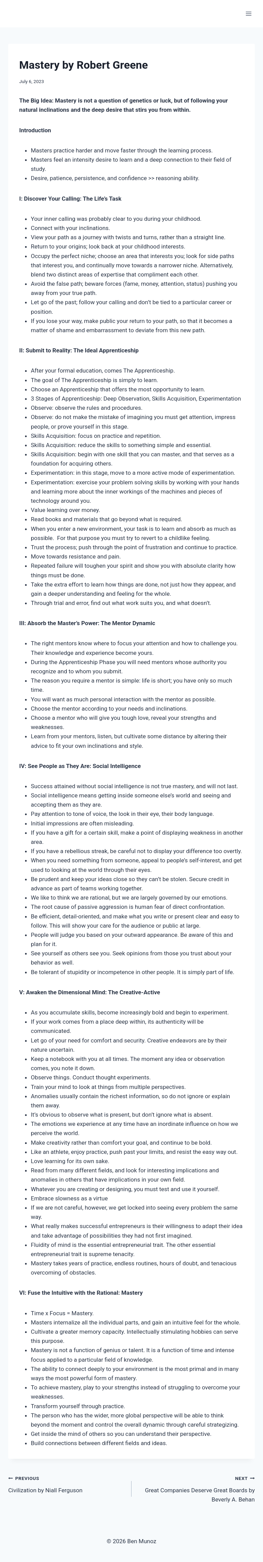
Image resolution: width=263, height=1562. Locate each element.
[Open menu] (248, 13)
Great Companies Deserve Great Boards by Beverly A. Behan (196, 1488)
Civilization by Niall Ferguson (67, 1483)
